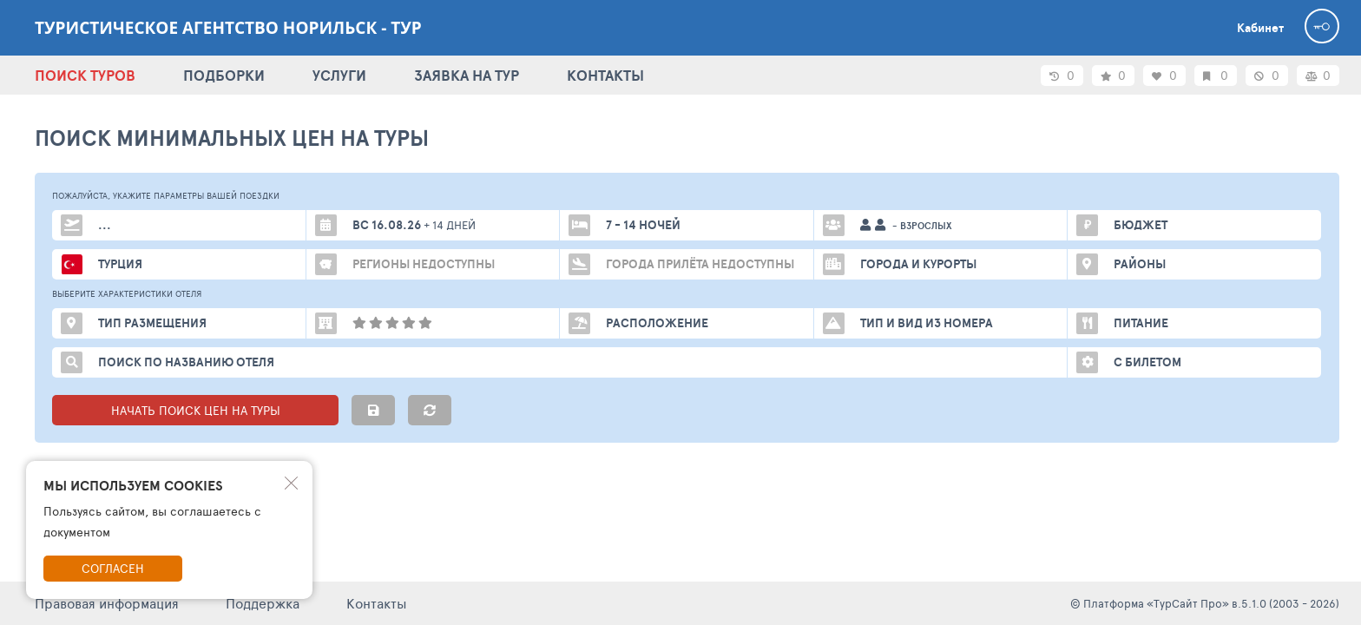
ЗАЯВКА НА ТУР (466, 75)
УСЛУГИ (339, 75)
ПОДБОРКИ (224, 75)
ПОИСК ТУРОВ (85, 75)
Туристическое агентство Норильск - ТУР (228, 27)
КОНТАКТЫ (605, 75)
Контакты (376, 603)
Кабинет (1260, 27)
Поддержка (262, 603)
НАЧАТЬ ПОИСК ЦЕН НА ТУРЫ (195, 410)
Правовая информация (107, 603)
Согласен (113, 568)
